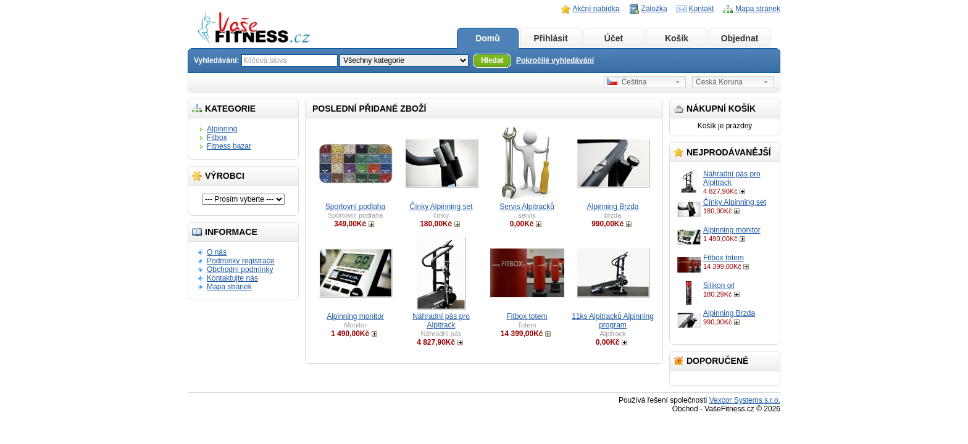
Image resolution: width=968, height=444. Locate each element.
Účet (613, 38)
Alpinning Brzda (729, 313)
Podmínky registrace (240, 261)
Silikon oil (719, 285)
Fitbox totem (723, 257)
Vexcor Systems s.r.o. (744, 400)
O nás (217, 252)
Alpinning (222, 129)
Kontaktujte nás (232, 278)
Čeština (626, 82)
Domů (487, 38)
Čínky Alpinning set (734, 202)
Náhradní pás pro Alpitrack (441, 320)
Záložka (654, 8)
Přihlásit (550, 38)
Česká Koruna (719, 82)
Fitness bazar (229, 146)
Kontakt (701, 8)
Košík (676, 38)
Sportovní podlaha (355, 206)
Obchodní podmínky (240, 269)
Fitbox (217, 137)
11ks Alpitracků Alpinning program (613, 320)
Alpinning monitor (732, 230)
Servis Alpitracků (526, 206)
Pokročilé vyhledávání (555, 60)
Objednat (740, 38)
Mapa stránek (757, 8)
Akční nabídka (596, 8)
